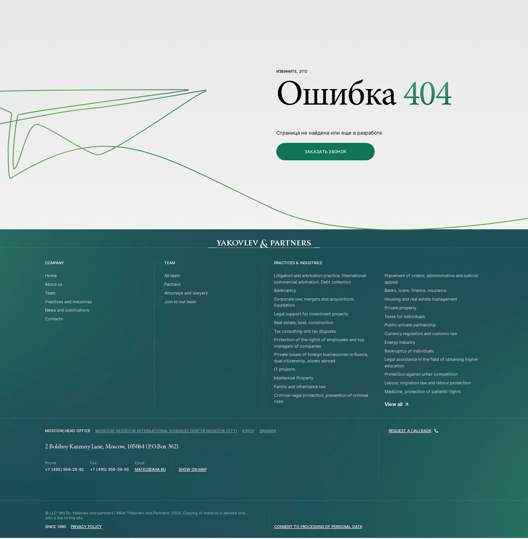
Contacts (54, 318)
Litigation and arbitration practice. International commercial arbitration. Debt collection (320, 278)
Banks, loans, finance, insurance (415, 290)
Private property (400, 307)
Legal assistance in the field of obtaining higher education (431, 362)
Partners (172, 284)
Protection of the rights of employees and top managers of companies (319, 342)
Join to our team (180, 301)
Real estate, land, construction (303, 322)
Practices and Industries (68, 301)
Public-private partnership (410, 324)
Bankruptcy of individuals (409, 351)
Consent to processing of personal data (318, 527)
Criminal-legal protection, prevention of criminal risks (321, 398)
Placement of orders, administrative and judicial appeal (431, 278)
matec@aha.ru (150, 469)
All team (172, 275)
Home (51, 275)
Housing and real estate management (421, 299)
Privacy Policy (86, 527)
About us (53, 284)
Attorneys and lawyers (186, 293)
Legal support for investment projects (311, 314)
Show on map (193, 469)
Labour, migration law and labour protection (427, 382)
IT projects (284, 369)
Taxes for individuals (405, 316)
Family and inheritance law (300, 386)
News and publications (67, 310)
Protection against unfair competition (421, 374)
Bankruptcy (285, 290)
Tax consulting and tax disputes (305, 331)
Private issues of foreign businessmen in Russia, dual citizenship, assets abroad (321, 357)
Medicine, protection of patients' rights (423, 391)
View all (396, 404)
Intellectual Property (293, 378)
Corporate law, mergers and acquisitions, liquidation (314, 302)
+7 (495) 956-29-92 (64, 469)
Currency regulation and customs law (421, 333)
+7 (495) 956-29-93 (109, 469)
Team (50, 293)
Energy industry (400, 342)
